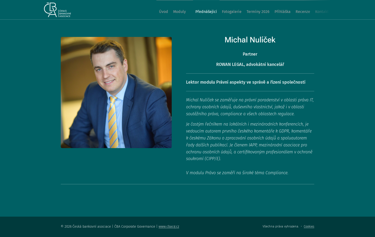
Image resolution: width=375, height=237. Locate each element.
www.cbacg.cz (169, 227)
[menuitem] (138, 10)
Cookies (309, 226)
